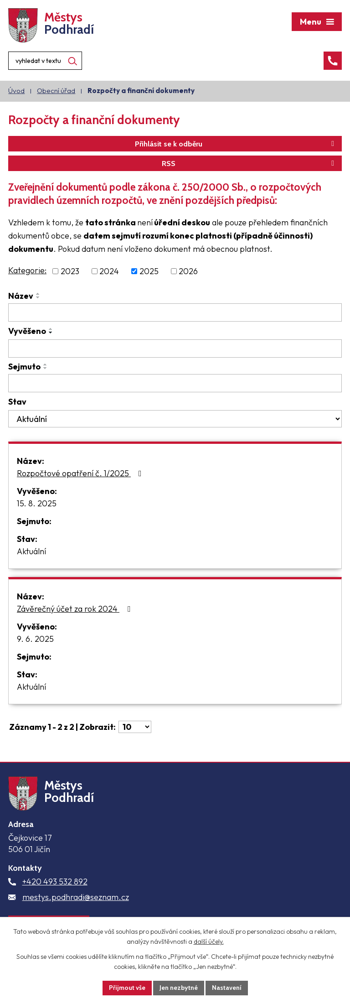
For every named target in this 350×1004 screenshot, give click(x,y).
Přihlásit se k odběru (236, 143)
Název (20, 296)
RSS (249, 163)
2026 (188, 271)
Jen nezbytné (179, 987)
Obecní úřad (56, 90)
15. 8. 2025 (37, 503)
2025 (149, 271)
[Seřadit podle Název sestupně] (38, 297)
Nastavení (227, 987)
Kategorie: (27, 270)
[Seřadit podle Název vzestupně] (38, 294)
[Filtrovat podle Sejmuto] (175, 383)
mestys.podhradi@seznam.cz (75, 897)
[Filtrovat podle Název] (175, 312)
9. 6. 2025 (35, 639)
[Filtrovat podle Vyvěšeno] (175, 348)
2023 (70, 271)
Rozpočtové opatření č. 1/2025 (81, 473)
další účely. (209, 942)
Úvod (16, 90)
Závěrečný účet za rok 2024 (75, 608)
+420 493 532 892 (55, 881)
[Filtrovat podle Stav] (175, 418)
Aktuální (31, 551)
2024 (109, 271)
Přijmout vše (127, 987)
